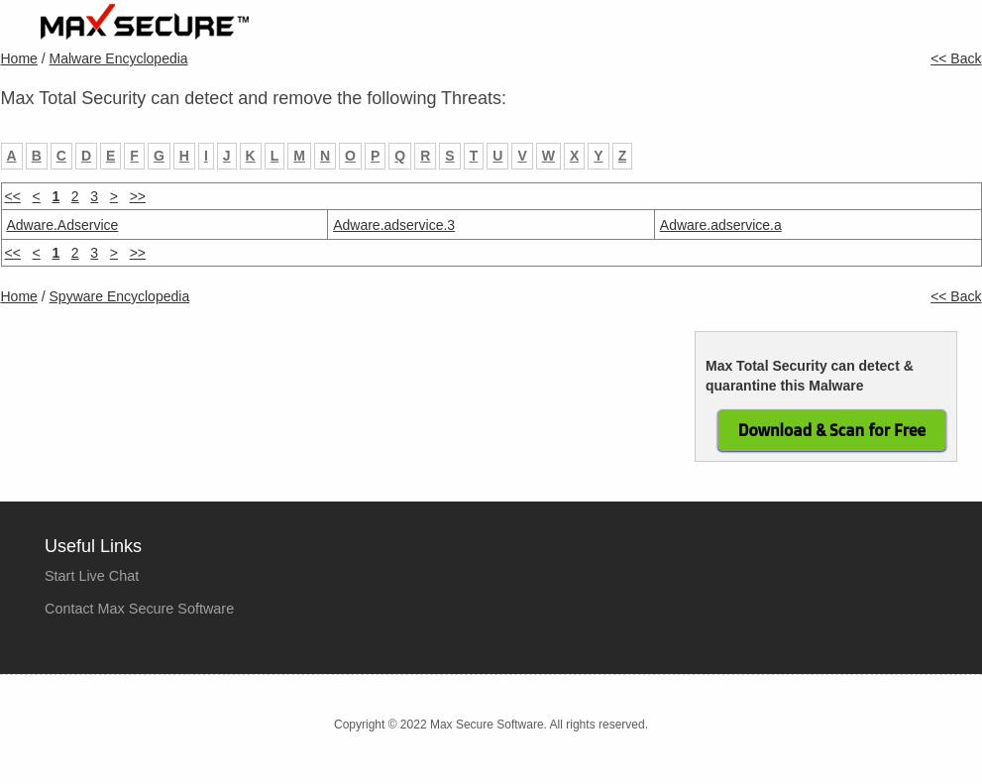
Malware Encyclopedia (119, 58)
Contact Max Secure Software (139, 608)
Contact (940, 31)
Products (587, 31)
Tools (863, 31)
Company (781, 31)
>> (138, 196)
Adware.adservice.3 (394, 225)
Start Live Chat (92, 576)
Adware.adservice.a (721, 225)
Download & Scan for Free (832, 430)
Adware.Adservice (63, 225)
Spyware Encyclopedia (120, 296)
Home (504, 31)
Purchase (682, 31)
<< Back (955, 58)
